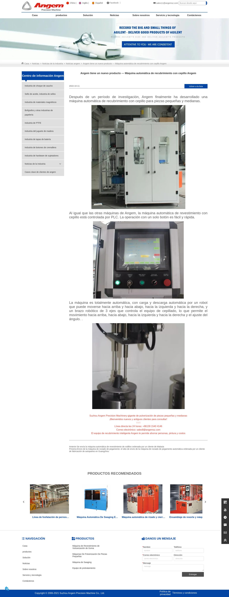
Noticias (35, 63)
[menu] (114, 15)
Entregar (193, 574)
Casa (26, 63)
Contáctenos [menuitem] (194, 15)
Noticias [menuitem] (114, 15)
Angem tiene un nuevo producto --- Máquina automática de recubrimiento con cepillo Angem (124, 63)
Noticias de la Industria (52, 63)
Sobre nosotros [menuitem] (141, 15)
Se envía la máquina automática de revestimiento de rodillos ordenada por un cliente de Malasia (120, 446)
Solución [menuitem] (88, 15)
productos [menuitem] (61, 15)
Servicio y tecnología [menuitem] (167, 15)
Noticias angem (73, 63)
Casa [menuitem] (35, 15)
